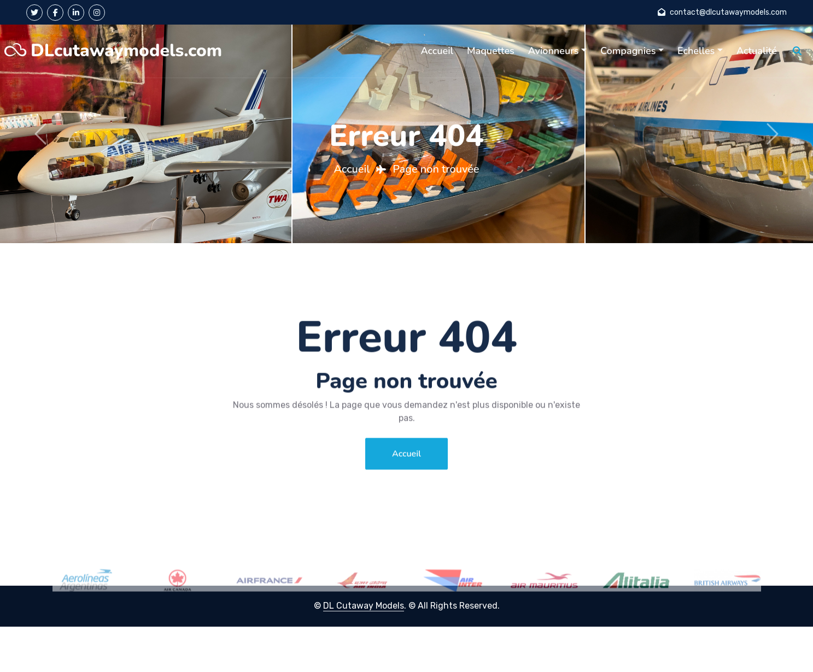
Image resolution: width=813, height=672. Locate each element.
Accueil (436, 50)
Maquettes (490, 50)
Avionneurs (553, 50)
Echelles (696, 50)
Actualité (756, 50)
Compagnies (628, 50)
